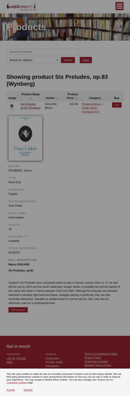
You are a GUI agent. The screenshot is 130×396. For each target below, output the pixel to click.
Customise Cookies (16, 382)
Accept (10, 390)
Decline (28, 390)
